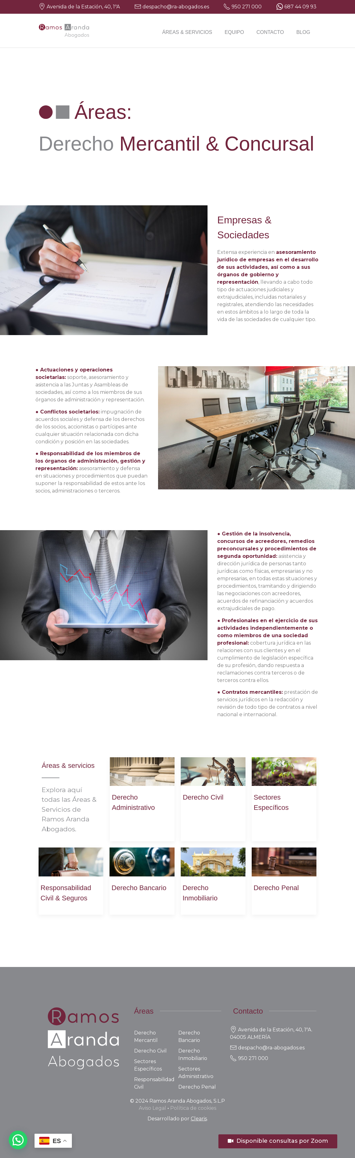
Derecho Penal (276, 888)
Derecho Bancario (139, 888)
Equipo (234, 32)
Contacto (270, 32)
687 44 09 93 (300, 7)
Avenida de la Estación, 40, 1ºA (83, 7)
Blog (303, 32)
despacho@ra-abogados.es (175, 7)
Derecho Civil (203, 797)
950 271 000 (246, 7)
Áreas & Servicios (187, 32)
